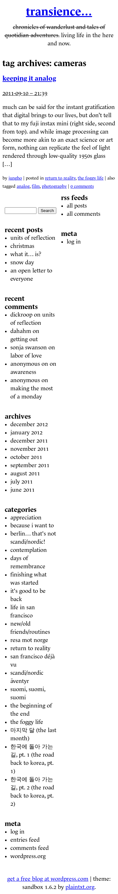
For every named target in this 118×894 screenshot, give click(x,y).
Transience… (59, 11)
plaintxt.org (79, 887)
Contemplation (28, 550)
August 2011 (25, 473)
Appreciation (26, 517)
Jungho (15, 178)
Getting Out (24, 339)
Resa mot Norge (29, 640)
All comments (83, 214)
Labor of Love (26, 355)
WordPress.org (28, 856)
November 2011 (29, 449)
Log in (17, 831)
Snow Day (22, 262)
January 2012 (26, 432)
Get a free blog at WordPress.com (47, 879)
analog (23, 186)
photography (54, 186)
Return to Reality (60, 178)
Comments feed (29, 848)
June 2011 (22, 490)
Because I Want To (32, 525)
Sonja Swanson (28, 347)
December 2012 (29, 424)
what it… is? (25, 254)
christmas (22, 246)
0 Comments (82, 186)
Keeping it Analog (29, 78)
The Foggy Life (91, 178)
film (36, 186)
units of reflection (32, 238)
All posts (77, 206)
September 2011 (29, 465)
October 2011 (26, 457)
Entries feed (25, 840)
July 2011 (21, 482)
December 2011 (29, 441)
